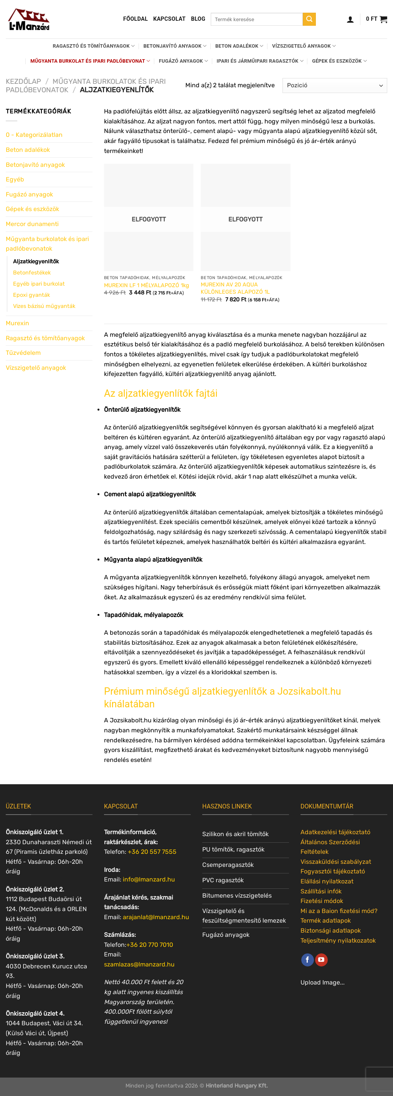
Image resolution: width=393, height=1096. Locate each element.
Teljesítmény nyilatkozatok (338, 940)
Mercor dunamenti (32, 224)
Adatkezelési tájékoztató (335, 832)
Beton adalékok (239, 46)
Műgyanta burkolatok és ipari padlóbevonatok (47, 244)
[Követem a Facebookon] (307, 959)
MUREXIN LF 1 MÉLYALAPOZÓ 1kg (146, 285)
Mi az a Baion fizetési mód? (339, 911)
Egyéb (15, 179)
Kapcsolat (169, 19)
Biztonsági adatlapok (331, 930)
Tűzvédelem (23, 352)
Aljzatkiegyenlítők (36, 261)
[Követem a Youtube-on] (321, 959)
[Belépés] (350, 19)
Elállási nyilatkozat (327, 881)
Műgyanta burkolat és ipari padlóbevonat (90, 61)
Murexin (17, 323)
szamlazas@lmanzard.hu (139, 964)
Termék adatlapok (326, 920)
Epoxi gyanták (31, 295)
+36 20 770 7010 (149, 944)
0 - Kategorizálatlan (34, 134)
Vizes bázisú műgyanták (44, 306)
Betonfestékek (32, 272)
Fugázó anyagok (183, 61)
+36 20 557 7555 (152, 851)
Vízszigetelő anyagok (304, 46)
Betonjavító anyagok (175, 46)
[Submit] (309, 19)
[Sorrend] (334, 85)
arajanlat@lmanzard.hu (156, 917)
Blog (198, 19)
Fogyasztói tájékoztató (333, 871)
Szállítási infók (321, 891)
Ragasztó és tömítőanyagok (94, 46)
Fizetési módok (322, 901)
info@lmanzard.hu (149, 879)
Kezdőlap (23, 81)
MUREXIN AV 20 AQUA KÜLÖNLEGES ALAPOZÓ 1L (235, 288)
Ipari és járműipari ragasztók (260, 61)
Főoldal (135, 19)
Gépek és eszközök (339, 61)
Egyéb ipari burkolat (39, 284)
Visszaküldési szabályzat (336, 861)
